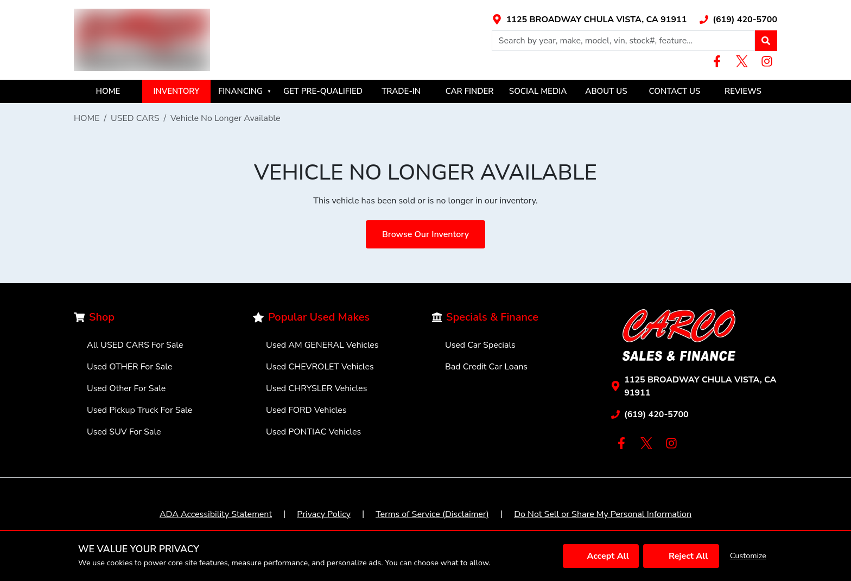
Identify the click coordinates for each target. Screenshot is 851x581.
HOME (108, 91)
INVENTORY (177, 91)
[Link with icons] (589, 19)
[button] (765, 40)
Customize (748, 555)
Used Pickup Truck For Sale (139, 410)
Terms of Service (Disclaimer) (432, 514)
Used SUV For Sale (124, 432)
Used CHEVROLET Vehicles (320, 367)
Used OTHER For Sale (130, 367)
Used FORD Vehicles (306, 410)
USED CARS (135, 118)
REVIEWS (743, 91)
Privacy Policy (324, 514)
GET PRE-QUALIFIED (323, 91)
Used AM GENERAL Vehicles (322, 345)
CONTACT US (675, 91)
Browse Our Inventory (425, 234)
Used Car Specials (480, 345)
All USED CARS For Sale (135, 345)
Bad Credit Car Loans (486, 367)
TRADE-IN (401, 91)
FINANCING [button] (244, 91)
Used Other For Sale (126, 388)
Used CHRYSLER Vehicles (316, 388)
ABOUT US (606, 91)
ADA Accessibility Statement (216, 514)
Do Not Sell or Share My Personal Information (602, 514)
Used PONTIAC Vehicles (313, 432)
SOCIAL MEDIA (538, 91)
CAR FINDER (470, 91)
